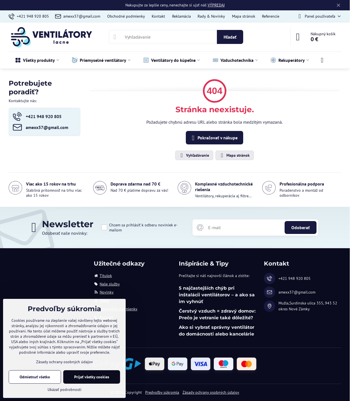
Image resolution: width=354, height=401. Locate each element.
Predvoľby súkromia (162, 392)
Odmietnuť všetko (35, 376)
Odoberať (300, 227)
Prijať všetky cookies (91, 376)
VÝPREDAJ (216, 5)
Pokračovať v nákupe (214, 138)
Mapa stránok (234, 155)
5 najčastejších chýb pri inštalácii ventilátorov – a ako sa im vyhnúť (217, 294)
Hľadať (230, 37)
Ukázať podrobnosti (64, 389)
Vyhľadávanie (194, 155)
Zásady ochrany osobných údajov (210, 392)
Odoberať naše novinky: (64, 233)
